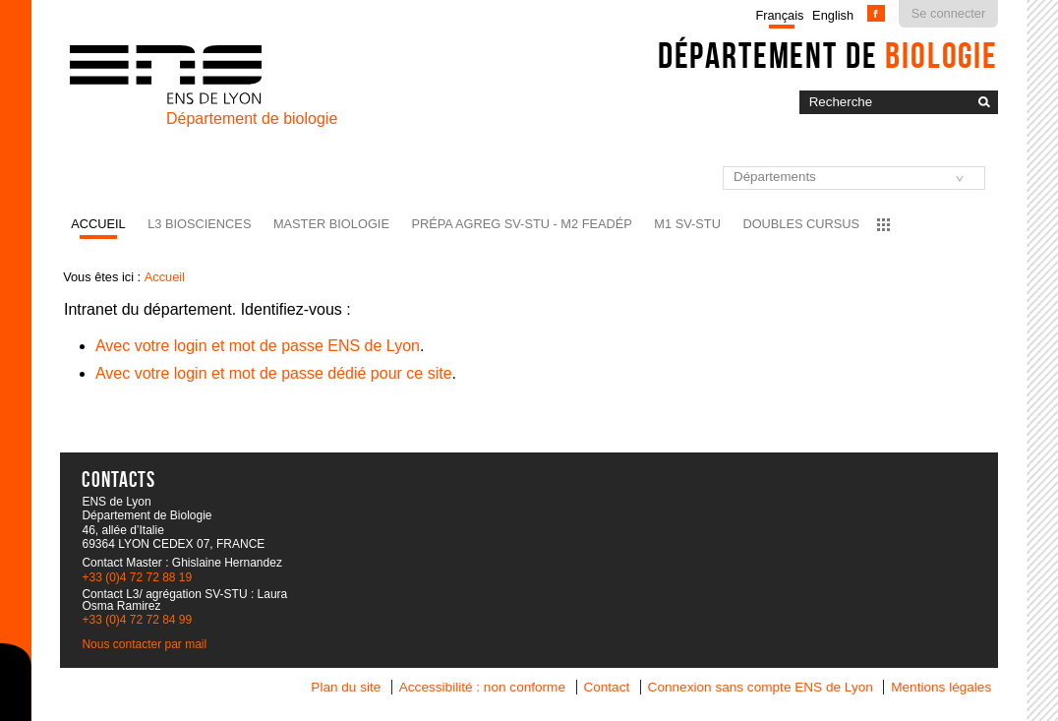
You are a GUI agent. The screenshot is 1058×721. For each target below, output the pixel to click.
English (832, 15)
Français (779, 15)
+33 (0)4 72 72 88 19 (137, 577)
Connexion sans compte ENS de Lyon (760, 687)
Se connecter (948, 13)
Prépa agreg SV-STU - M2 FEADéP (521, 223)
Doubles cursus (800, 223)
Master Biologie (331, 223)
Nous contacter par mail (144, 644)
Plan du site (346, 687)
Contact (606, 687)
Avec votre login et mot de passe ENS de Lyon (257, 345)
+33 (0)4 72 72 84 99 (137, 620)
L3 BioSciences (199, 223)
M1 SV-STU (687, 223)
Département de (828, 55)
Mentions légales (941, 687)
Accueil (98, 223)
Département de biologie (251, 118)
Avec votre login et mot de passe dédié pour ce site (273, 373)
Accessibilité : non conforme (482, 687)
